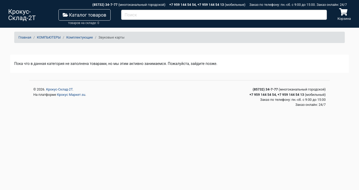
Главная (24, 37)
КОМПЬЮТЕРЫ (49, 37)
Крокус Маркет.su (71, 95)
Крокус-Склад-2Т (59, 89)
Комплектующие (79, 37)
